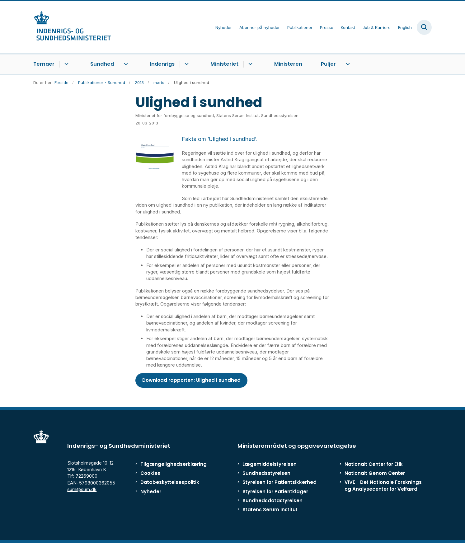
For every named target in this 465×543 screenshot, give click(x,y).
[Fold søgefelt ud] (424, 27)
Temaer (43, 64)
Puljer (328, 64)
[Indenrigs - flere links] (186, 64)
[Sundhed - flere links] (125, 64)
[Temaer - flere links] (65, 64)
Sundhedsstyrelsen (266, 473)
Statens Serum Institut (270, 509)
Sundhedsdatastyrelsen (272, 500)
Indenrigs (162, 64)
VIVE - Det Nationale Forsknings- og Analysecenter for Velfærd (384, 485)
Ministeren (288, 64)
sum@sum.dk (81, 489)
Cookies (150, 473)
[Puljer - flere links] (347, 64)
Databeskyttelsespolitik (167, 482)
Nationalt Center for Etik (374, 464)
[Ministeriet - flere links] (249, 64)
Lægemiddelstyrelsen (269, 464)
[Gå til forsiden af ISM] (72, 27)
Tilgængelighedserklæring (167, 464)
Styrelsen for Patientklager (275, 491)
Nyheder (150, 491)
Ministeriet (224, 64)
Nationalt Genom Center (375, 473)
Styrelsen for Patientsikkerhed (279, 482)
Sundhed (102, 64)
